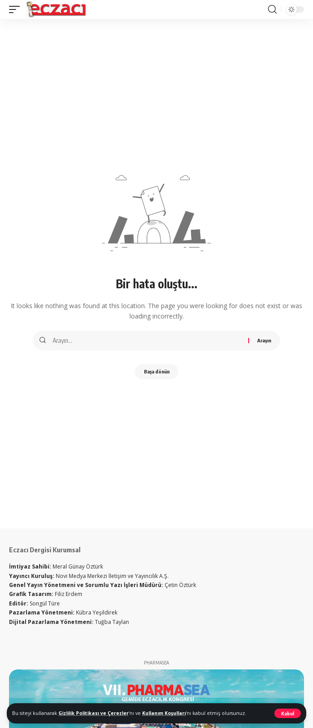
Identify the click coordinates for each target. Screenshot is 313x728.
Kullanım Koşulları (164, 713)
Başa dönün (157, 371)
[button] (287, 713)
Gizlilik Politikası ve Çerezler (93, 713)
